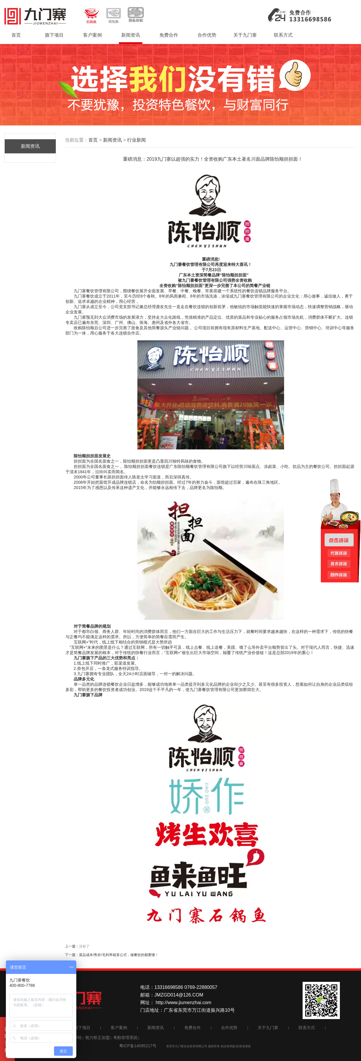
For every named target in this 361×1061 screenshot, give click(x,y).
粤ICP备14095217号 (138, 1045)
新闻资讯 (130, 35)
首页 (16, 35)
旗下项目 (54, 35)
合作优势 (207, 35)
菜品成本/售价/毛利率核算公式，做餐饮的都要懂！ (118, 955)
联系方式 (283, 35)
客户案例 (92, 35)
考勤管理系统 (125, 1037)
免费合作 (168, 35)
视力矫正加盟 (97, 1037)
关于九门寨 (245, 35)
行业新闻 (136, 139)
